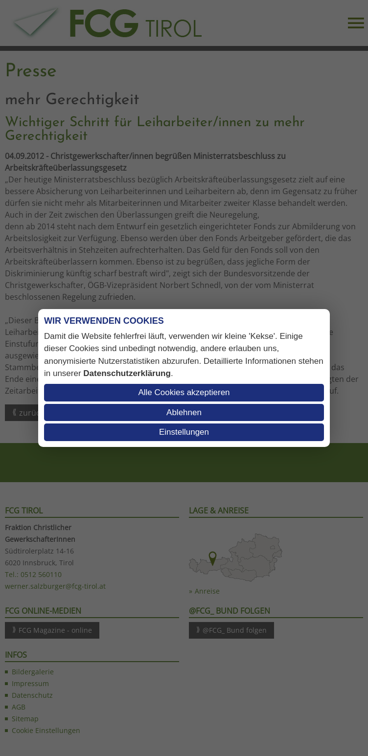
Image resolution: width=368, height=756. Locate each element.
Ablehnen (184, 412)
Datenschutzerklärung (127, 373)
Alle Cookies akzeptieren (184, 392)
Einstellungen (184, 432)
